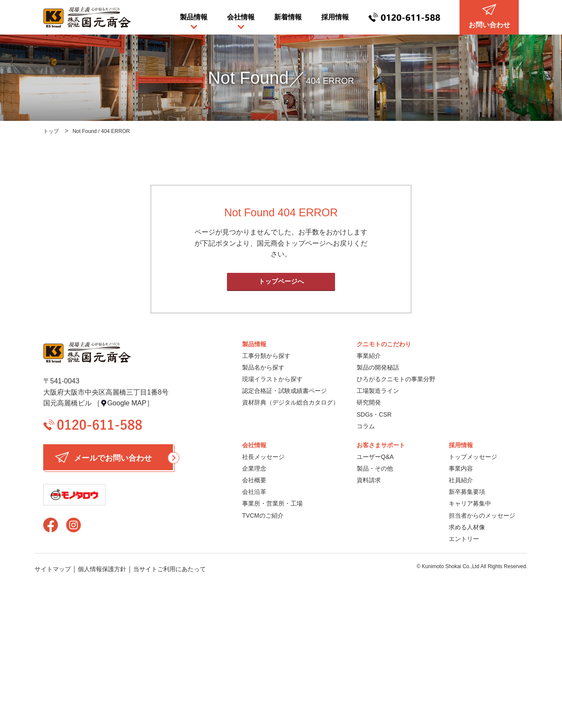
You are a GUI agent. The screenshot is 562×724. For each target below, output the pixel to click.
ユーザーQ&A (375, 456)
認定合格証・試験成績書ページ (284, 390)
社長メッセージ (263, 456)
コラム (366, 426)
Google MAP (127, 403)
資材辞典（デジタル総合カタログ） (290, 402)
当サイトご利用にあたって (169, 569)
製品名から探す (263, 367)
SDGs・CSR (374, 414)
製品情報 (194, 17)
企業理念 (254, 468)
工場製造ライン (378, 390)
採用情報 (335, 17)
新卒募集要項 (467, 491)
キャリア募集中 (470, 503)
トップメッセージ (473, 456)
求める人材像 (467, 527)
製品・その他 (375, 468)
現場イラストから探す (272, 379)
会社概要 (254, 480)
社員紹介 (461, 480)
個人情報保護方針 (102, 569)
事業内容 (461, 468)
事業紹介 (369, 355)
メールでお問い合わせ (113, 457)
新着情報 (288, 17)
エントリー (464, 538)
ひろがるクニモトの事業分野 (396, 379)
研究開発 (369, 402)
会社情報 (241, 17)
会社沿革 (254, 491)
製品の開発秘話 (378, 367)
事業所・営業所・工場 (272, 503)
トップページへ (281, 281)
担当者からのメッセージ (482, 515)
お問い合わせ (489, 16)
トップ (51, 131)
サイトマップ (53, 569)
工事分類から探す (266, 355)
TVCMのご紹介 (263, 515)
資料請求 (369, 480)
